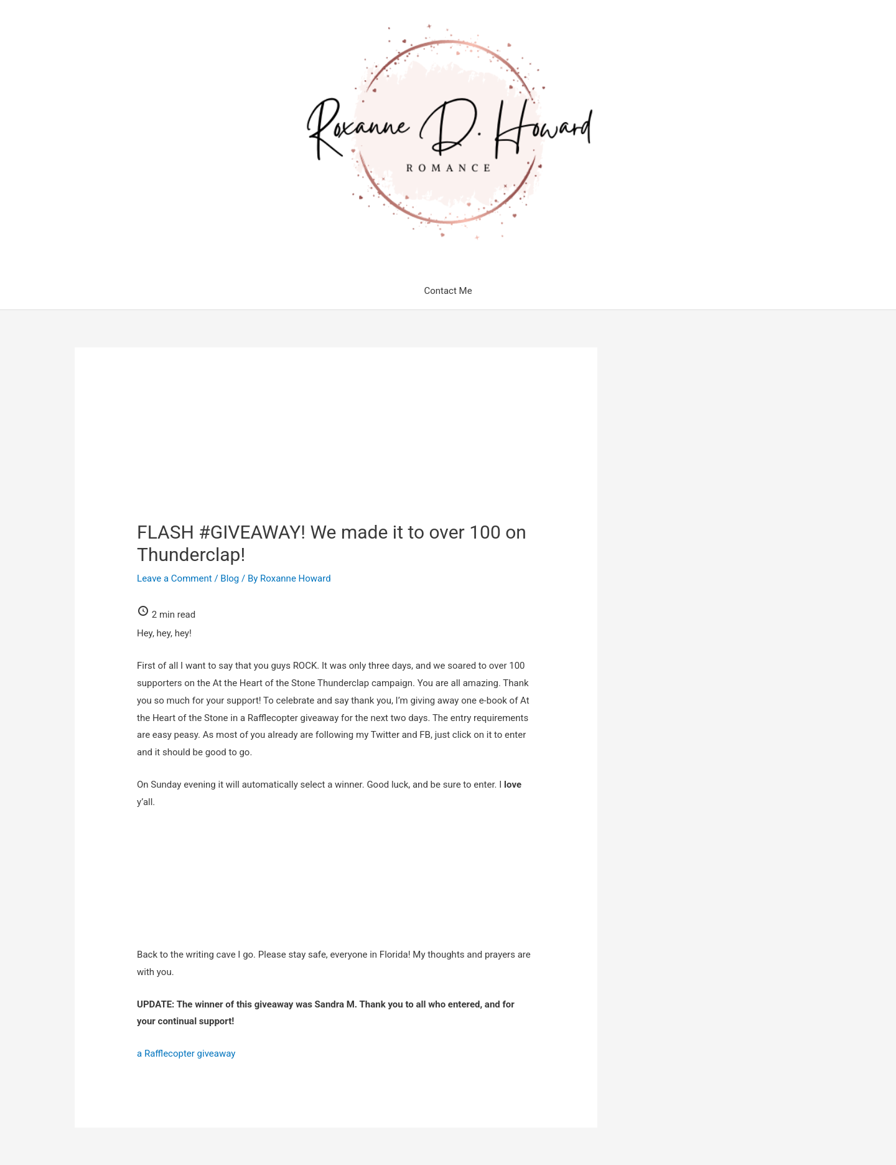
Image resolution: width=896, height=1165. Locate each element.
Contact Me (448, 290)
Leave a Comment (174, 578)
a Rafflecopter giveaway (186, 1053)
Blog (229, 578)
